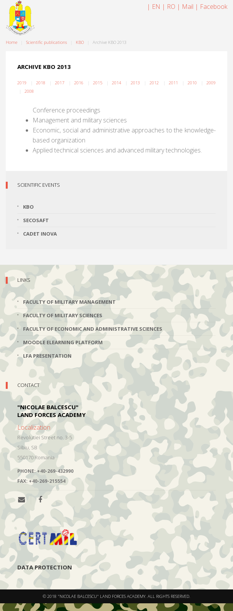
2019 (22, 82)
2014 (116, 82)
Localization (33, 427)
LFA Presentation (47, 355)
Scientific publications (46, 42)
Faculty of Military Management (69, 301)
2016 (78, 82)
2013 (135, 82)
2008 (29, 91)
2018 (40, 82)
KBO (80, 42)
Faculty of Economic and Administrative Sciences (92, 328)
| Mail (185, 6)
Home (11, 42)
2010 (192, 82)
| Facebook (211, 6)
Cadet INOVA (40, 233)
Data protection (44, 567)
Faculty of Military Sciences (62, 315)
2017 (59, 82)
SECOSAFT (36, 220)
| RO (168, 6)
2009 (211, 82)
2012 (154, 82)
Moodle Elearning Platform (63, 342)
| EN (153, 6)
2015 (97, 82)
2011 (173, 82)
